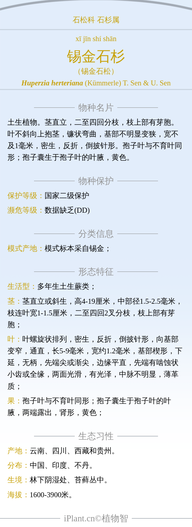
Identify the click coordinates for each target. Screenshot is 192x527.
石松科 (84, 20)
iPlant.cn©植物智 (96, 518)
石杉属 (108, 20)
